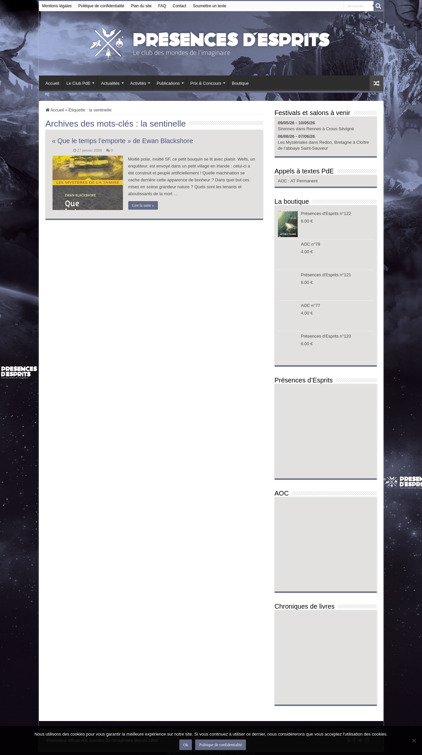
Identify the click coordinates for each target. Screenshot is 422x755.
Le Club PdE (78, 83)
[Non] (413, 740)
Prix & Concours (205, 83)
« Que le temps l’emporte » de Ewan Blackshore (122, 140)
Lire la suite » (143, 205)
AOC (283, 180)
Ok (185, 744)
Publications (168, 83)
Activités (138, 83)
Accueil (52, 83)
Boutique (240, 83)
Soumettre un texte (209, 6)
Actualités (110, 83)
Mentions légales (57, 6)
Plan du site (141, 6)
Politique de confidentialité (101, 6)
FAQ (162, 6)
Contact (179, 6)
